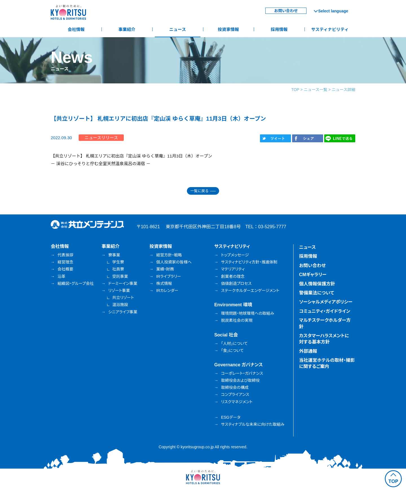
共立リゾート (123, 297)
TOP (295, 89)
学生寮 (118, 262)
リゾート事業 (119, 290)
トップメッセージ (235, 255)
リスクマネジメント (237, 402)
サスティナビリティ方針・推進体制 (249, 262)
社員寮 (118, 269)
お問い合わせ (286, 10)
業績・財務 (165, 269)
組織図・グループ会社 (76, 283)
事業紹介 (126, 29)
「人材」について (234, 343)
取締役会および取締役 (240, 380)
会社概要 (65, 269)
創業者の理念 (233, 276)
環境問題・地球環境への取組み (247, 313)
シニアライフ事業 (122, 312)
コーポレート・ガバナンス (242, 373)
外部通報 (308, 351)
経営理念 (65, 262)
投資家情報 (228, 29)
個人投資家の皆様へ (174, 262)
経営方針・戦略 (169, 255)
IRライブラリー (168, 276)
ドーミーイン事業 (122, 283)
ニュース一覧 (315, 89)
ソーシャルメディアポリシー (326, 302)
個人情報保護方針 (317, 283)
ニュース (177, 29)
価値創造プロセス (236, 283)
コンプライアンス (235, 394)
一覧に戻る (199, 191)
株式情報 (164, 283)
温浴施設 (120, 304)
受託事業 (120, 276)
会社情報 (76, 29)
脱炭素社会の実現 (237, 320)
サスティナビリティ (330, 29)
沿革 (61, 276)
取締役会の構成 (235, 387)
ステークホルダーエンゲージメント (250, 290)
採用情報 (279, 29)
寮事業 (114, 255)
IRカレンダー (167, 290)
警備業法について (316, 293)
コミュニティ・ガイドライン (324, 311)
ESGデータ (230, 417)
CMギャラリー (312, 274)
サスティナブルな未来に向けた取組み (252, 424)
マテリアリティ (233, 269)
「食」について (232, 350)
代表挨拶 (65, 255)
